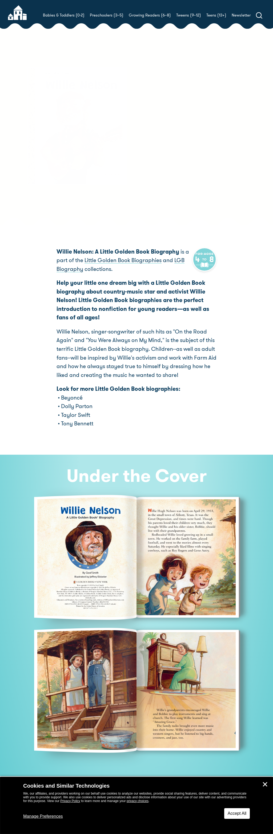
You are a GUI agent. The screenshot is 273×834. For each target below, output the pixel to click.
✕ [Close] (265, 784)
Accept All (237, 813)
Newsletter (241, 15)
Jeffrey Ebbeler (160, 152)
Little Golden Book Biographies (123, 261)
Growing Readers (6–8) (150, 15)
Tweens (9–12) (188, 15)
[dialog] (136, 805)
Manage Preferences (43, 816)
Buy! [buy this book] (153, 171)
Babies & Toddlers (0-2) (64, 15)
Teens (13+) (216, 15)
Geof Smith (172, 146)
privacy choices (137, 801)
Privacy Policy (70, 801)
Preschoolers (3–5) (106, 15)
